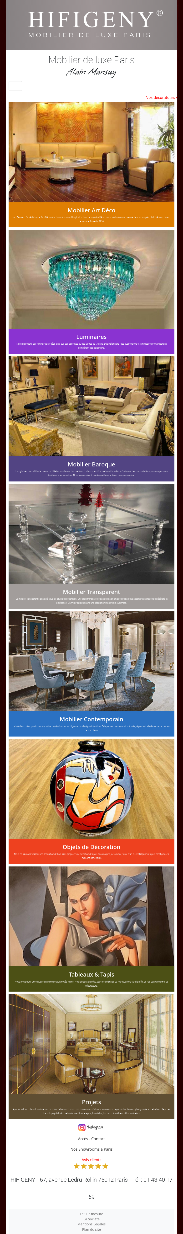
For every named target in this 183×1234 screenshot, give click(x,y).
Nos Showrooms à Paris (92, 1149)
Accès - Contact (91, 1138)
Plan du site (91, 1229)
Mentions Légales (91, 1224)
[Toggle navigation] (15, 86)
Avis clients (91, 1163)
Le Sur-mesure (91, 1214)
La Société (91, 1219)
